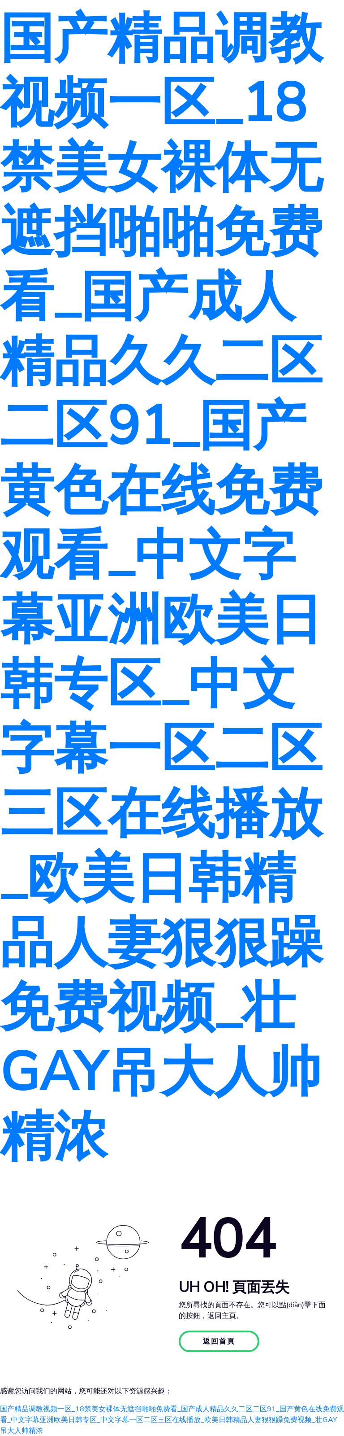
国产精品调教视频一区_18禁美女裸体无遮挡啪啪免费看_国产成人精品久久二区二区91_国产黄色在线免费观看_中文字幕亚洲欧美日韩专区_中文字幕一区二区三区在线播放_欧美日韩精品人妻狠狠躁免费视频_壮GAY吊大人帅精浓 (161, 588)
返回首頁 (219, 1341)
